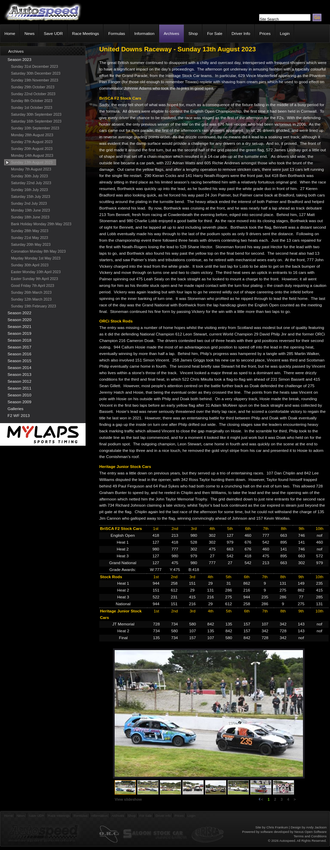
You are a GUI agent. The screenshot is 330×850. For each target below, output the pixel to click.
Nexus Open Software (310, 832)
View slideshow (128, 799)
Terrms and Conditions (310, 836)
